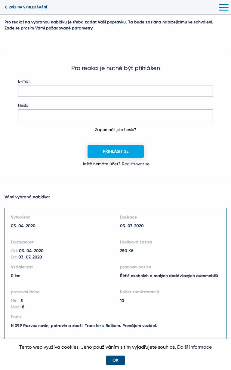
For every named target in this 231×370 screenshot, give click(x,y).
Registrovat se (135, 163)
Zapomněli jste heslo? (115, 129)
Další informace (194, 347)
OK (115, 360)
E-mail (24, 81)
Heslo (23, 105)
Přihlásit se (115, 151)
